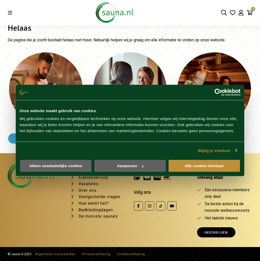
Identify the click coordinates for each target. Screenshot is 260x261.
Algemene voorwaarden (55, 254)
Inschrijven (216, 232)
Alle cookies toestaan (204, 166)
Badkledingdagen (95, 209)
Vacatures (88, 183)
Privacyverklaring (96, 254)
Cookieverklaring (131, 254)
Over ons (87, 190)
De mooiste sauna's (98, 216)
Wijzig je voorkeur (214, 150)
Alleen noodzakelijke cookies (55, 166)
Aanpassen (130, 166)
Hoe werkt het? (93, 203)
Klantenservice (93, 177)
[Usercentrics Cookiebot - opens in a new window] (218, 92)
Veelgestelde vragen (99, 196)
